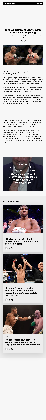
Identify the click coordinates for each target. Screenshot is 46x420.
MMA (6, 285)
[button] (41, 3)
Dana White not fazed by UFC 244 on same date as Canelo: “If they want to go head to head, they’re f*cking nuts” (23, 174)
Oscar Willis (23, 40)
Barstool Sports (35, 84)
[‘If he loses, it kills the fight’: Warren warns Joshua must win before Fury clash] (23, 228)
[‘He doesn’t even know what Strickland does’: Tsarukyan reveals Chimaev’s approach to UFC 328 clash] (23, 278)
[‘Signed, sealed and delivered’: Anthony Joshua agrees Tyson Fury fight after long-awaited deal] (23, 329)
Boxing (6, 235)
